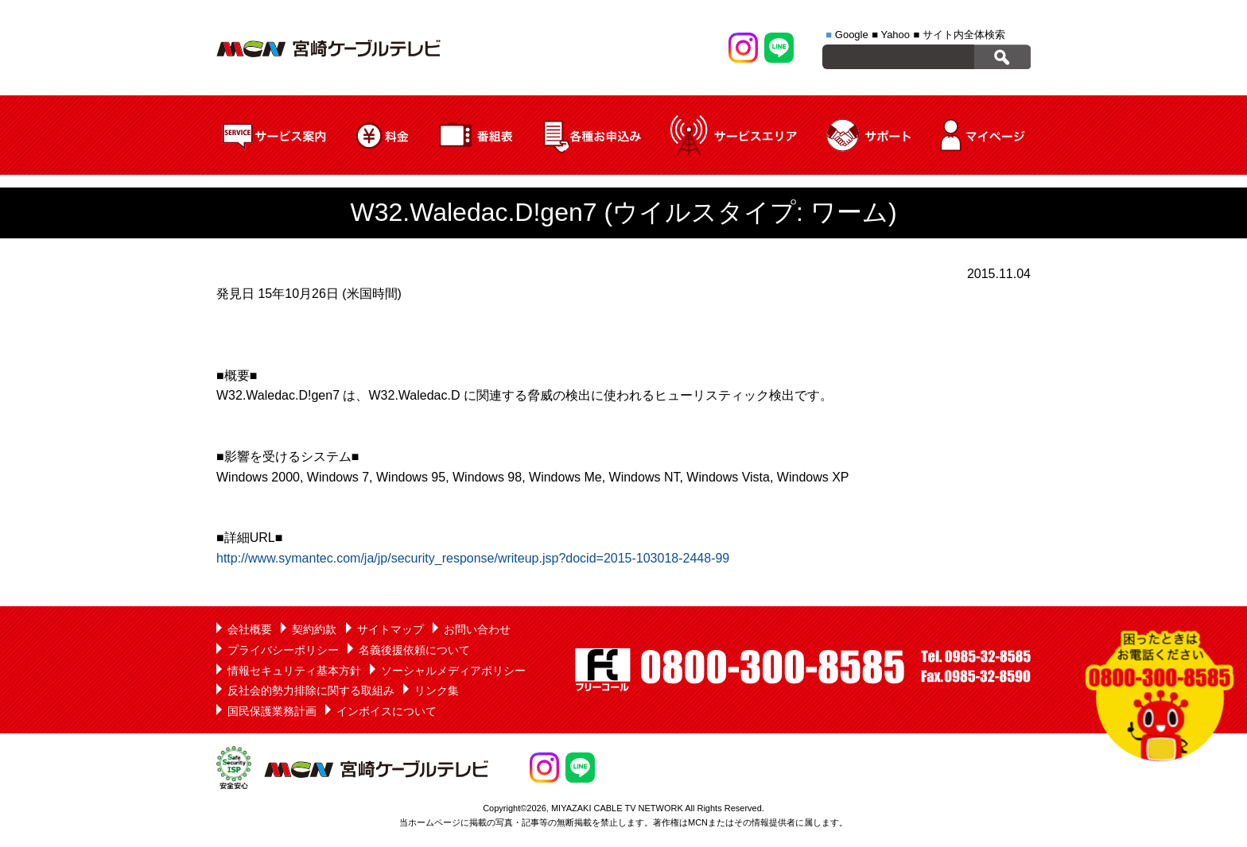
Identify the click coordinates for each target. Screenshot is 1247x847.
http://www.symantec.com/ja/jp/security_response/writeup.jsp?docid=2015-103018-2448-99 (472, 558)
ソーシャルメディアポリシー (453, 670)
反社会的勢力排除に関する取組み (310, 690)
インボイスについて (386, 711)
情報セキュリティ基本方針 (294, 670)
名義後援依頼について (414, 650)
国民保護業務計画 (272, 711)
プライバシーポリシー (283, 650)
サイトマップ (390, 629)
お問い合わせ (477, 629)
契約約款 (314, 629)
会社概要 (249, 629)
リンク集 (436, 690)
